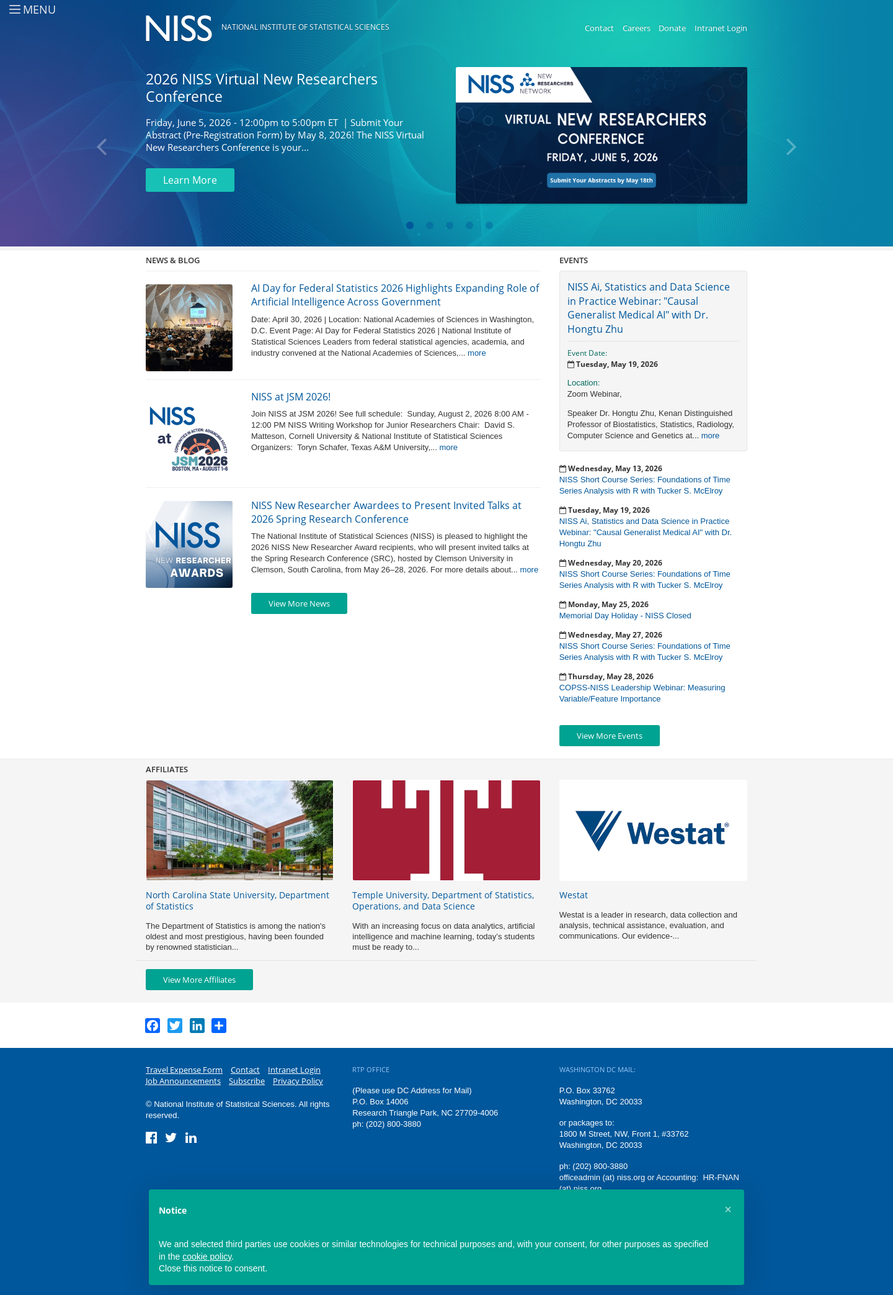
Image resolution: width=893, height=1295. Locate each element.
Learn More (190, 180)
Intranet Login (721, 28)
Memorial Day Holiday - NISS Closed (625, 615)
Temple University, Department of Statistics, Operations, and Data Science (443, 900)
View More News (299, 603)
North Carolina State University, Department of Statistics (237, 900)
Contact (599, 28)
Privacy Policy (298, 1080)
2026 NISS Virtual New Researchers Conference (262, 87)
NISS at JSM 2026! (291, 397)
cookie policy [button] (206, 1256)
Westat (573, 895)
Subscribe (247, 1080)
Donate (672, 28)
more (477, 353)
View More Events (609, 735)
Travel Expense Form (184, 1069)
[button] (728, 1209)
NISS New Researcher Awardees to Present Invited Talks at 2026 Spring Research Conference (386, 512)
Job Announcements (183, 1080)
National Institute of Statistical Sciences (305, 27)
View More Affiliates (199, 979)
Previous (102, 147)
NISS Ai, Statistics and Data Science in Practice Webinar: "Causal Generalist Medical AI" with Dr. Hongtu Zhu (648, 307)
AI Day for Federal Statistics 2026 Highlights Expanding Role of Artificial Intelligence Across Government (395, 295)
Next (790, 147)
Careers (637, 28)
